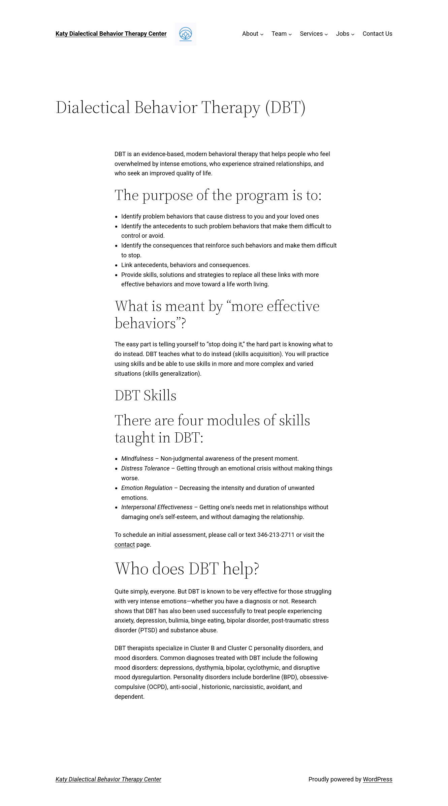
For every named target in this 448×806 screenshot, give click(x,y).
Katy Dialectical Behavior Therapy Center (111, 33)
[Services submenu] (326, 34)
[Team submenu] (290, 34)
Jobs (343, 33)
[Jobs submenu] (353, 34)
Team (279, 33)
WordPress (377, 779)
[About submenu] (262, 34)
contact (125, 544)
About (250, 33)
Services (311, 33)
